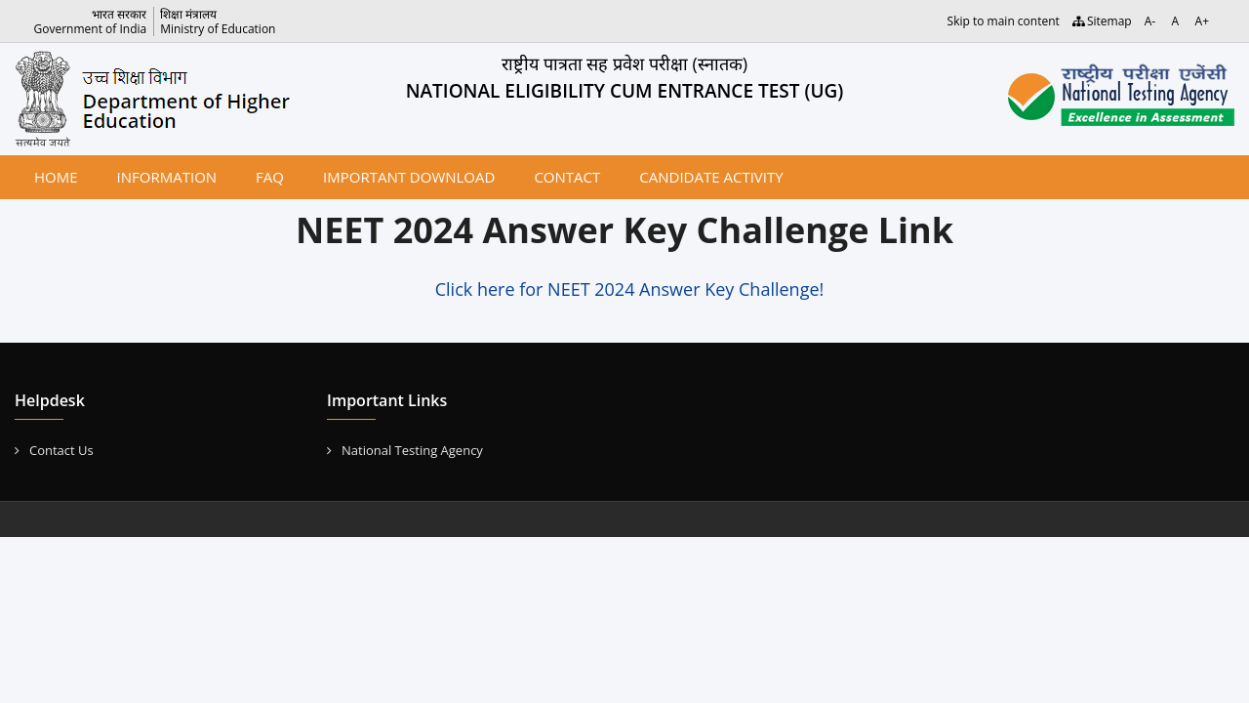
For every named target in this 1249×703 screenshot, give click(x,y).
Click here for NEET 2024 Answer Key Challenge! (630, 289)
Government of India (90, 28)
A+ (1202, 21)
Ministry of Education (217, 28)
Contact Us (54, 450)
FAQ (270, 176)
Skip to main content (1003, 21)
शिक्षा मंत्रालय (188, 14)
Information (167, 176)
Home (56, 176)
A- (1150, 21)
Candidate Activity (711, 176)
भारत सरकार (119, 14)
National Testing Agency (405, 450)
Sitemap (1102, 21)
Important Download (409, 176)
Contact (567, 176)
